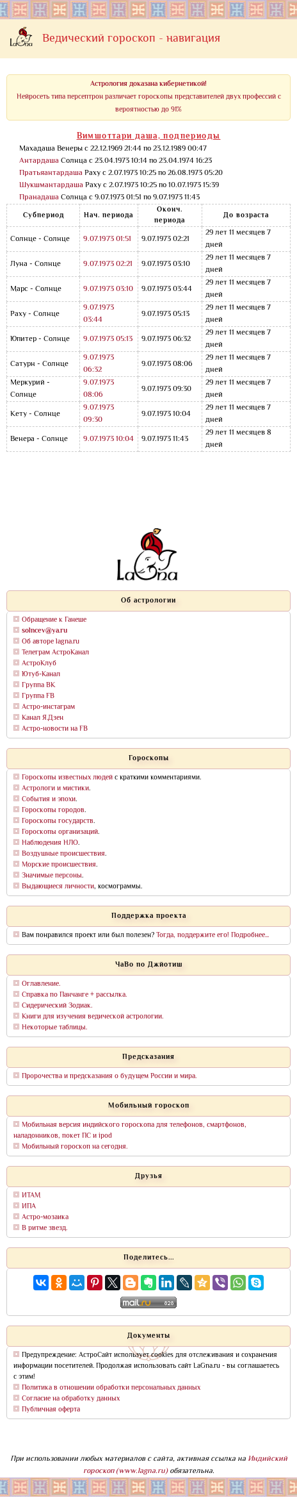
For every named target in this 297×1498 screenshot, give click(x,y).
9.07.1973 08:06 (98, 389)
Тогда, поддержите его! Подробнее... (212, 935)
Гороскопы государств (57, 821)
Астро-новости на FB (55, 729)
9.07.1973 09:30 (98, 414)
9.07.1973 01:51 (107, 239)
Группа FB (38, 696)
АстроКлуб (39, 663)
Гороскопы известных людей (67, 777)
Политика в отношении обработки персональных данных (111, 1388)
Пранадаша (39, 198)
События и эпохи (49, 799)
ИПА (29, 1206)
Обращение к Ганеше (54, 620)
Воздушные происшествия (63, 854)
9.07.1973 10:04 (108, 439)
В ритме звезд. (44, 1228)
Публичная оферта (51, 1409)
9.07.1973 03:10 (108, 289)
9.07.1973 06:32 (98, 364)
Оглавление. (41, 984)
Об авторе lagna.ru (50, 642)
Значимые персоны (52, 875)
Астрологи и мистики (55, 788)
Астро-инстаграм (48, 707)
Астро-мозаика (45, 1217)
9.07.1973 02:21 (107, 264)
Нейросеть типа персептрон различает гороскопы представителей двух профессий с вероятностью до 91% (149, 97)
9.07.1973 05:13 (107, 339)
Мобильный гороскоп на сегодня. (74, 1147)
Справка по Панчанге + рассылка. (74, 995)
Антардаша (39, 161)
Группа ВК (38, 685)
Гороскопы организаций (60, 832)
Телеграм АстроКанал (55, 652)
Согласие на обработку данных (71, 1399)
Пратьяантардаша (51, 173)
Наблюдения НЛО (50, 843)
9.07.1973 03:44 (98, 314)
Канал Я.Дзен (42, 718)
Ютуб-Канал (41, 674)
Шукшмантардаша (51, 185)
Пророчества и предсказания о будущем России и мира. (109, 1076)
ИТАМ (31, 1195)
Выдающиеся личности (58, 886)
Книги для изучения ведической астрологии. (92, 1016)
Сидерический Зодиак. (57, 1006)
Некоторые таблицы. (54, 1027)
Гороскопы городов (53, 810)
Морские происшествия (59, 865)
